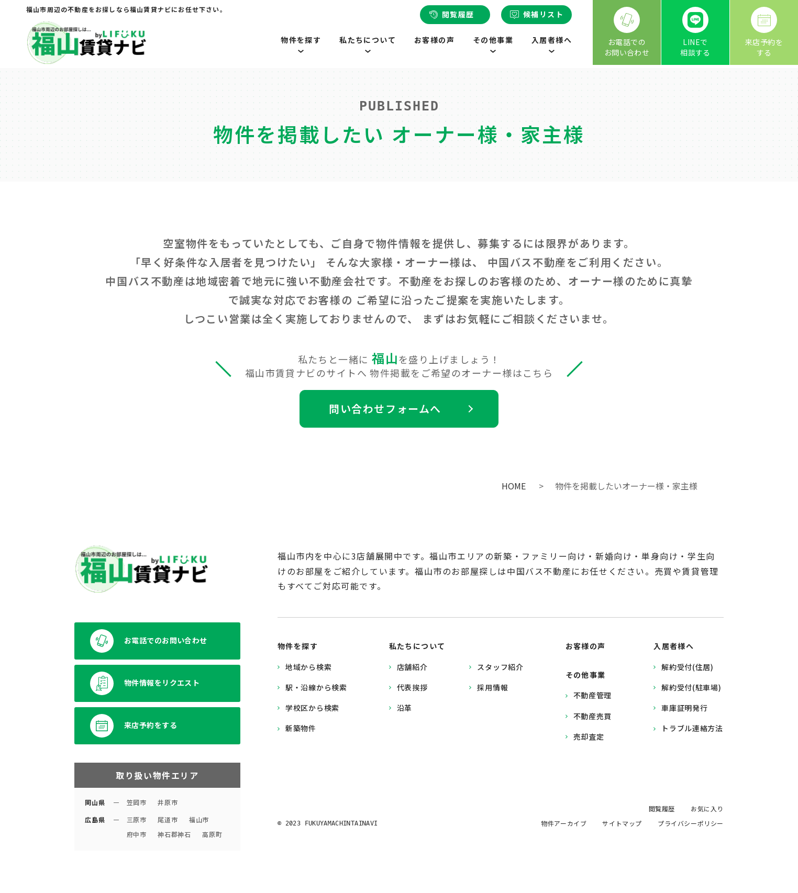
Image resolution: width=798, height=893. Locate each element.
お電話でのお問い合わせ (627, 32)
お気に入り (707, 808)
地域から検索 (308, 667)
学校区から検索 (312, 708)
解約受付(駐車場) (691, 688)
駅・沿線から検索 (316, 688)
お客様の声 (434, 40)
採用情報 (492, 688)
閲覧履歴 (451, 14)
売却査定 (588, 737)
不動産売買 (592, 716)
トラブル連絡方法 (692, 728)
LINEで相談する (695, 32)
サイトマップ (622, 823)
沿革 (404, 708)
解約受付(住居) (687, 667)
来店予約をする (764, 32)
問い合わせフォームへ (385, 408)
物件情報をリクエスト (144, 683)
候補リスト (536, 14)
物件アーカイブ (563, 823)
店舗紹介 (412, 667)
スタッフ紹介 (500, 667)
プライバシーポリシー (691, 823)
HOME (514, 485)
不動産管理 (592, 695)
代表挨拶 (412, 688)
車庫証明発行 (684, 708)
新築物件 (300, 728)
